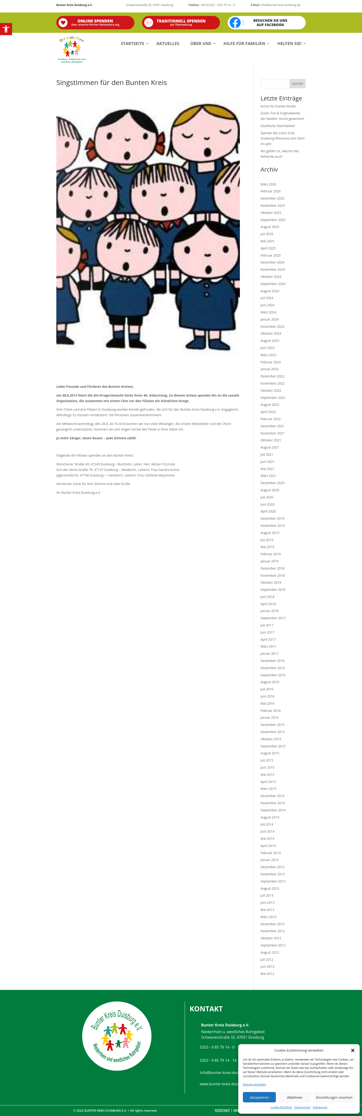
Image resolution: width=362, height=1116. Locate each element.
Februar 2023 (271, 362)
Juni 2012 (268, 966)
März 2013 (268, 917)
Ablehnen (294, 1097)
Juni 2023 (268, 348)
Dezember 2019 (272, 518)
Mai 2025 (268, 241)
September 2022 (273, 397)
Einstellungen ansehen (334, 1097)
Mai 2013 (268, 909)
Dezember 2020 (272, 483)
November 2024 (273, 269)
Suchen (297, 83)
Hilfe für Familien (244, 43)
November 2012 (273, 931)
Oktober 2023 (271, 333)
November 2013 (273, 874)
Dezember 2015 (272, 724)
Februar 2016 (271, 710)
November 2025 (273, 205)
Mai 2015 (268, 774)
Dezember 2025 (272, 198)
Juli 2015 (267, 760)
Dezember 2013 (272, 867)
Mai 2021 (268, 469)
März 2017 (268, 646)
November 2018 (273, 575)
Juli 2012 (267, 959)
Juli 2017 (267, 625)
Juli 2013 (267, 895)
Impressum (320, 1107)
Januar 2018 (270, 611)
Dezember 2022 (272, 376)
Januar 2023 (270, 369)
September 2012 (273, 945)
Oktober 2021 (271, 440)
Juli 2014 (267, 824)
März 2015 (268, 788)
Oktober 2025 (271, 212)
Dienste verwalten (254, 1084)
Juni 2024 (268, 305)
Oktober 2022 (271, 390)
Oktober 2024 (271, 276)
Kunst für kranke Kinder (278, 106)
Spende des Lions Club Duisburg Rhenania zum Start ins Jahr (283, 138)
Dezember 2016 (272, 660)
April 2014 (268, 845)
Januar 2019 (270, 561)
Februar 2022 (271, 419)
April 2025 (268, 248)
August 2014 (270, 817)
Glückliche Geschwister (278, 126)
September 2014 (273, 810)
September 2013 (273, 881)
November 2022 (273, 383)
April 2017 (268, 639)
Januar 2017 (270, 653)
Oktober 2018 (271, 582)
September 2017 (273, 618)
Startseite (132, 43)
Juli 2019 (267, 540)
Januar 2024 (270, 319)
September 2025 (273, 220)
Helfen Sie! (290, 43)
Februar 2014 (271, 853)
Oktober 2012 (271, 938)
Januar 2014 (270, 860)
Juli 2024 (267, 298)
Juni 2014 (268, 831)
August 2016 (270, 682)
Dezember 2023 (272, 326)
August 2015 (270, 753)
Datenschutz (302, 1107)
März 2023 (268, 355)
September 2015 (273, 746)
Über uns (200, 43)
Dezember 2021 (272, 426)
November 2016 (273, 668)
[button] (6, 29)
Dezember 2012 (272, 924)
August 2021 (270, 447)
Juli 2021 (267, 454)
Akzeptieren (259, 1097)
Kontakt (222, 1110)
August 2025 (270, 226)
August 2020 (270, 490)
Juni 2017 (268, 632)
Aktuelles (168, 43)
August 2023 (270, 340)
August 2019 (270, 533)
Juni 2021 (268, 461)
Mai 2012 (268, 973)
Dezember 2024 (272, 262)
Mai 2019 (268, 547)
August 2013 (270, 888)
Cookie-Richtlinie (281, 1107)
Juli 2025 (267, 234)
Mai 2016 (268, 703)
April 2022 (268, 411)
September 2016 (273, 675)
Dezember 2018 (272, 568)
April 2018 (268, 604)
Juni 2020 (268, 504)
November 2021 (273, 433)
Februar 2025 (271, 255)
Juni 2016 (268, 696)
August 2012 (270, 952)
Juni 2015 (268, 767)
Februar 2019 (271, 554)
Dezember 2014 (272, 796)
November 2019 (273, 525)
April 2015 (268, 781)
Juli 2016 (267, 689)
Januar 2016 (270, 717)
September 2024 (273, 284)
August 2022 (270, 404)
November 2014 (273, 803)
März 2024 (268, 312)
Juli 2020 (267, 497)
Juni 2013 (268, 902)
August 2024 (270, 291)
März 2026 (268, 184)
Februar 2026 (271, 191)
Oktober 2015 (271, 739)
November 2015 (273, 732)
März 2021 (268, 475)
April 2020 (268, 511)
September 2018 (273, 589)
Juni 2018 (268, 596)
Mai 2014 (268, 838)
